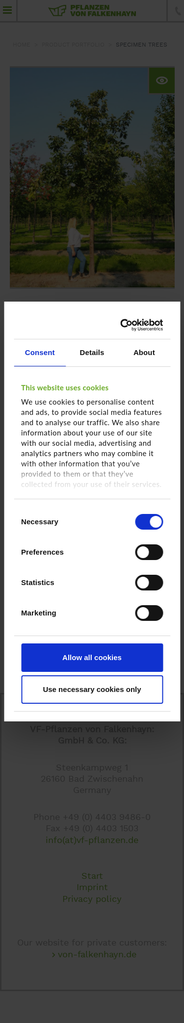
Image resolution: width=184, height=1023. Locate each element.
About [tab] (144, 352)
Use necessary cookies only (92, 689)
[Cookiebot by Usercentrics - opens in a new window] (124, 325)
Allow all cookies (92, 657)
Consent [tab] (40, 352)
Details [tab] (92, 352)
